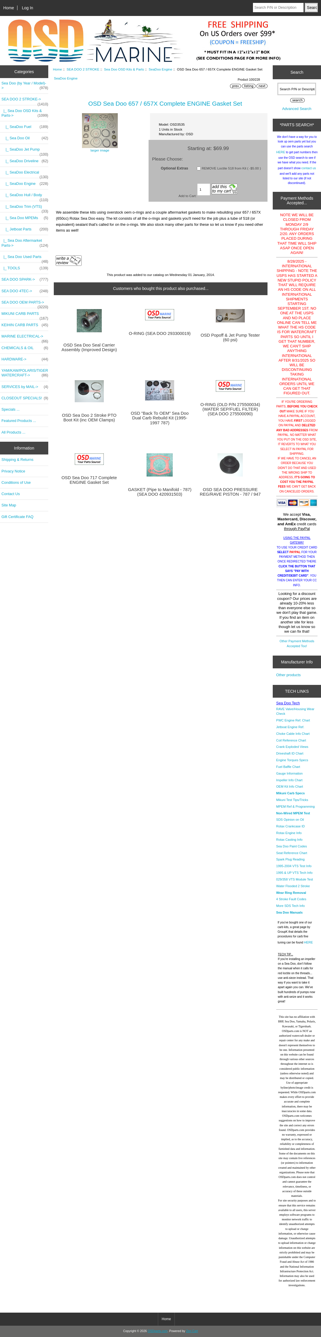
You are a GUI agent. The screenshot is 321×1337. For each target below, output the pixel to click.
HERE (280, 152)
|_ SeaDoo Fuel (24, 127)
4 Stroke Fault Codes (291, 899)
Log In (27, 8)
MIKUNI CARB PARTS (24, 315)
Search (296, 72)
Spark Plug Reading (290, 859)
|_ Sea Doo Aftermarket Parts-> (24, 243)
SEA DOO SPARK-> (24, 279)
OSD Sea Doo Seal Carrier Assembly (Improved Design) (89, 347)
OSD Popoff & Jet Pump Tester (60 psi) (230, 337)
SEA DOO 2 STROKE (83, 69)
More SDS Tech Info (290, 905)
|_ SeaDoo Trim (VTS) (24, 208)
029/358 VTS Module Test (294, 879)
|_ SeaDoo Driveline (24, 161)
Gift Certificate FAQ (17, 517)
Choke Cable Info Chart (293, 733)
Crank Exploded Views (292, 746)
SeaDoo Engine (160, 69)
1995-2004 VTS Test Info (294, 866)
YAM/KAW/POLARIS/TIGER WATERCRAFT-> (24, 373)
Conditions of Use (16, 482)
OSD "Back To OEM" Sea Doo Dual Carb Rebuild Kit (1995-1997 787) (160, 418)
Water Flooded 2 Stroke (293, 886)
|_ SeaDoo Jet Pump (24, 151)
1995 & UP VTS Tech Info (294, 872)
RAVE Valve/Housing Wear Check (295, 711)
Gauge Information (289, 773)
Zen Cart (192, 1331)
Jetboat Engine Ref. (290, 727)
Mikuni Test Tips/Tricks (292, 800)
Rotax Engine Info (289, 833)
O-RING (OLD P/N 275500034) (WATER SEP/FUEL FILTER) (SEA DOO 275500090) (230, 409)
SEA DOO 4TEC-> (24, 291)
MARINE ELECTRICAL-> (24, 338)
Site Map (8, 505)
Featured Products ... (18, 420)
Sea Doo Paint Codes (291, 846)
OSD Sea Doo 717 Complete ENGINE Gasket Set (89, 480)
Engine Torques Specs (292, 760)
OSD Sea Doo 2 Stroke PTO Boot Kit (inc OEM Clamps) (89, 417)
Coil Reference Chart (291, 740)
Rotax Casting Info (289, 839)
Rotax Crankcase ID (290, 826)
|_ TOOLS (24, 268)
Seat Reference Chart (291, 853)
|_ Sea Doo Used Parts (24, 258)
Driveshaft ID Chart (290, 753)
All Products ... (13, 432)
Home (8, 8)
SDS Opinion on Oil (290, 819)
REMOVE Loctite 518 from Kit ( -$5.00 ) (231, 168)
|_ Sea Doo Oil (24, 138)
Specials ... (10, 409)
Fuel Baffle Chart (288, 766)
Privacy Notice (13, 471)
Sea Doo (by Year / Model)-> (24, 85)
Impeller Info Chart (289, 780)
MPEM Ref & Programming (295, 806)
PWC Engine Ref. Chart (293, 720)
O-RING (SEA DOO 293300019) (160, 333)
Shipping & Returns (17, 459)
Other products (288, 675)
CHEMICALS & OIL (24, 348)
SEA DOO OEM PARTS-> (24, 304)
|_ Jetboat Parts (24, 229)
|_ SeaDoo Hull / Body (24, 196)
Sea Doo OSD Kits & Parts (124, 69)
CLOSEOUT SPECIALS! (24, 398)
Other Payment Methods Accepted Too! (296, 643)
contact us (308, 168)
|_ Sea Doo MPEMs (24, 218)
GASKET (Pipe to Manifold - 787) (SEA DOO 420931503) (159, 492)
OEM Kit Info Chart (289, 786)
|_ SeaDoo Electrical (24, 174)
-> (24, 100)
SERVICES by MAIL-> (24, 387)
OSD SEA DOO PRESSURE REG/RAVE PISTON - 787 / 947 (230, 492)
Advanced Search (296, 109)
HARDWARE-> (24, 359)
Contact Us (10, 494)
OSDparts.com (157, 1331)
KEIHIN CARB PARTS (24, 325)
